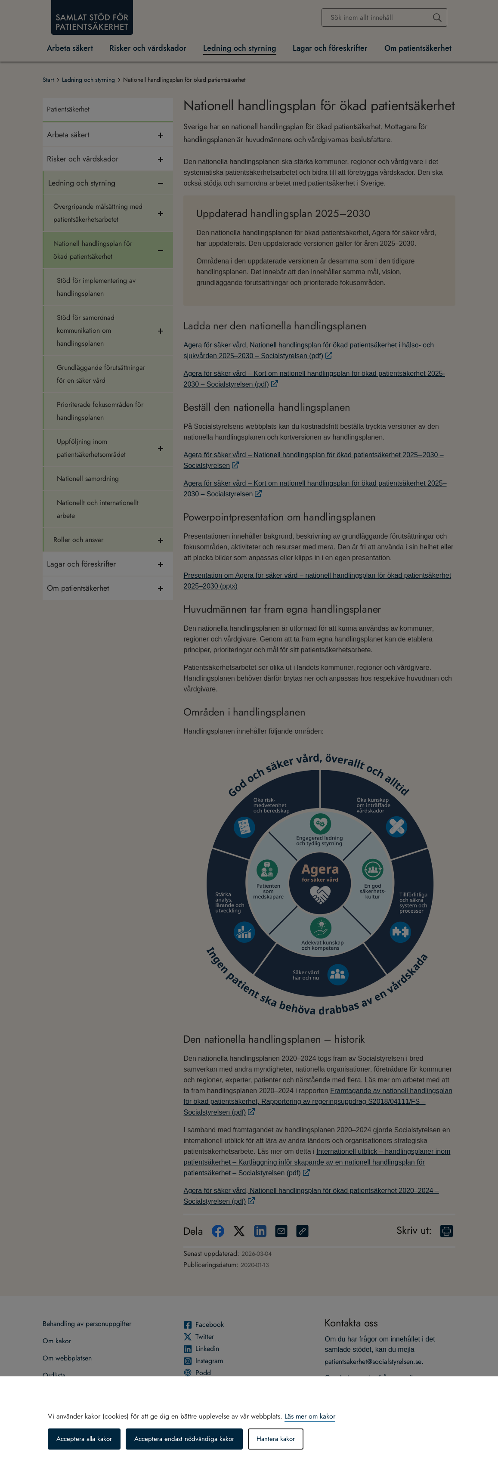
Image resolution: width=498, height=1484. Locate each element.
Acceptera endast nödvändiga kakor (191, 1439)
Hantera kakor (285, 1439)
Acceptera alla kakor (86, 1439)
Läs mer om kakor (310, 1416)
